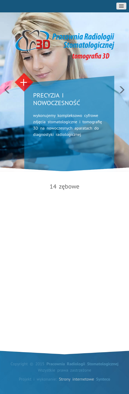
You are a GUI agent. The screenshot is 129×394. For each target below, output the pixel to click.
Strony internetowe (76, 379)
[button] (9, 85)
